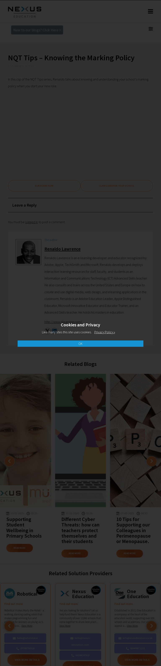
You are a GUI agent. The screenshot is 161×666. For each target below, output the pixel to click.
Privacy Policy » (104, 332)
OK (80, 344)
